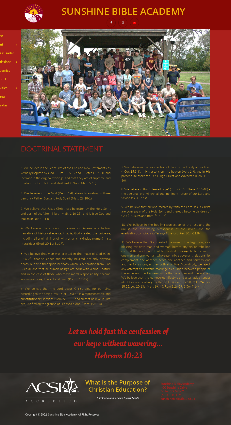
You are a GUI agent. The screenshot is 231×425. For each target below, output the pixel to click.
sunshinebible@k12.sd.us (178, 399)
